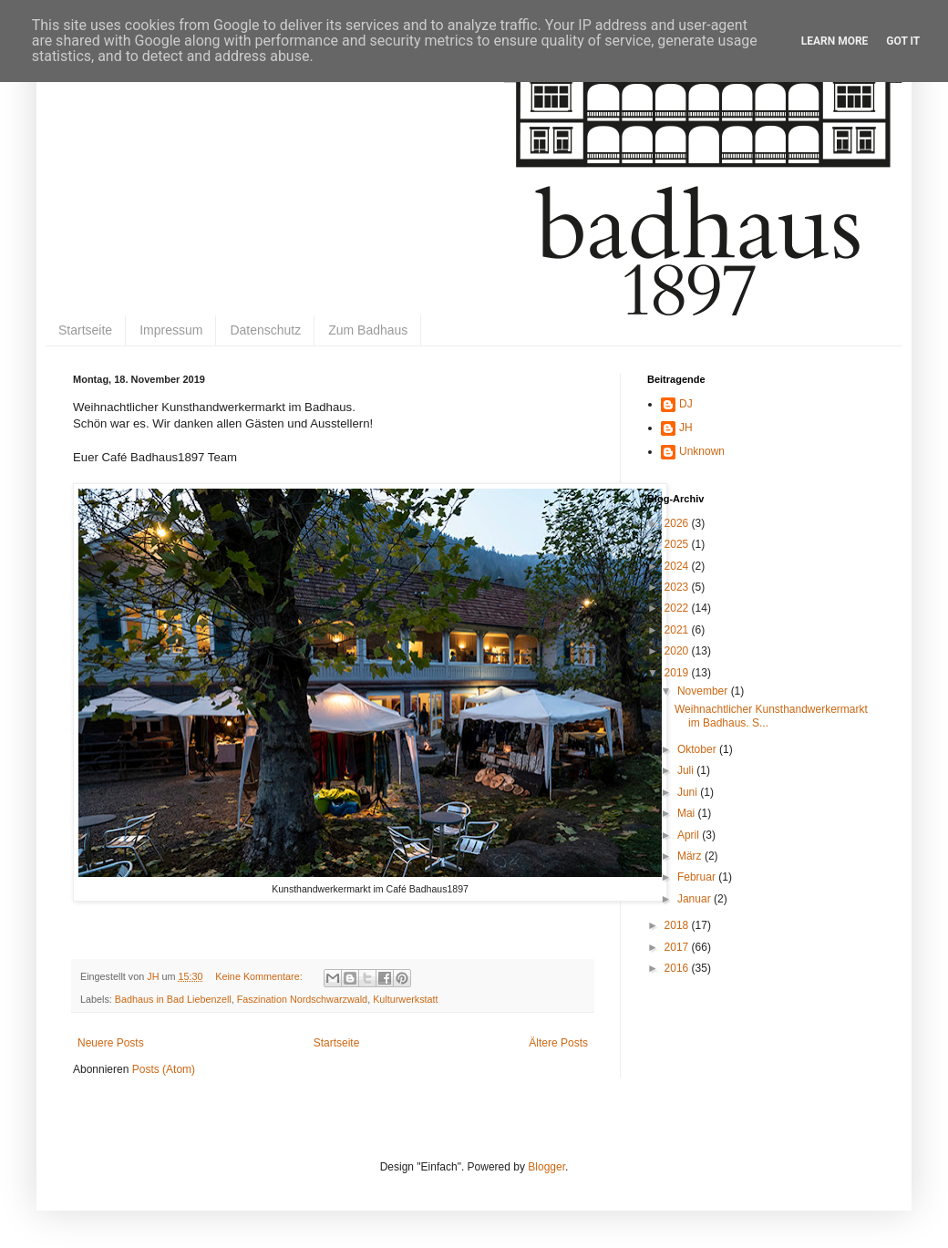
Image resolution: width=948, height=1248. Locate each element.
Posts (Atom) (163, 1069)
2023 (678, 587)
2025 (678, 544)
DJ (686, 403)
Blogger (546, 1166)
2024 (678, 566)
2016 (678, 968)
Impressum (170, 330)
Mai (687, 813)
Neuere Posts (110, 1043)
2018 (678, 925)
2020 (678, 651)
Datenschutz (265, 330)
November (704, 691)
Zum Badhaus (367, 330)
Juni (688, 792)
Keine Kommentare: (259, 976)
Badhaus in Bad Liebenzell (173, 999)
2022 (678, 608)
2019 (678, 672)
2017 (678, 947)
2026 (678, 523)
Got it (903, 41)
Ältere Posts (558, 1043)
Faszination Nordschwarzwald (302, 999)
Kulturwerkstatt (405, 999)
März (691, 856)
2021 (678, 630)
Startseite (85, 330)
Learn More (835, 41)
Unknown (702, 451)
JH (686, 427)
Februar (697, 877)
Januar (695, 898)
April (689, 835)
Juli (686, 770)
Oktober (698, 749)
